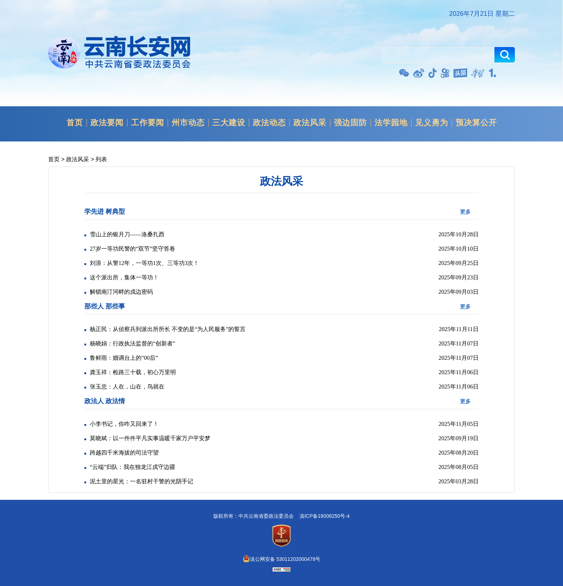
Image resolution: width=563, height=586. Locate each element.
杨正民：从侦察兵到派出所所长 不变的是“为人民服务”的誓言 (168, 329)
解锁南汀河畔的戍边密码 (121, 292)
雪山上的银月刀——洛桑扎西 (127, 234)
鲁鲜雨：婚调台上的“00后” (124, 358)
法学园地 (391, 123)
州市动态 (188, 123)
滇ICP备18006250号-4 (324, 516)
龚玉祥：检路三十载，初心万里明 (133, 372)
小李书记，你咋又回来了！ (124, 424)
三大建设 (228, 123)
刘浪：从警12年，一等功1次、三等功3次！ (144, 263)
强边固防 (350, 123)
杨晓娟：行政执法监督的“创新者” (132, 343)
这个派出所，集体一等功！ (124, 277)
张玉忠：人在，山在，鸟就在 (127, 386)
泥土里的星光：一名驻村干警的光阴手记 (141, 481)
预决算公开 (476, 123)
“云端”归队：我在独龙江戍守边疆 (132, 467)
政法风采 (309, 123)
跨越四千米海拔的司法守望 (124, 453)
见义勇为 (431, 123)
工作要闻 (147, 123)
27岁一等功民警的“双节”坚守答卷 (132, 249)
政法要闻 (107, 123)
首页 (74, 123)
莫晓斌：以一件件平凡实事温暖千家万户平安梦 (150, 438)
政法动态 (269, 123)
